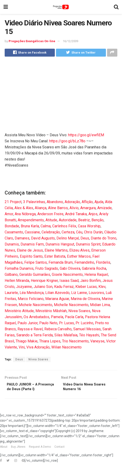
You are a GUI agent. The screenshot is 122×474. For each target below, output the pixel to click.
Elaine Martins (56, 251)
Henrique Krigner (44, 281)
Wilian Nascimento (66, 348)
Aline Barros (58, 209)
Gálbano (11, 275)
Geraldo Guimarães (34, 275)
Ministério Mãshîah (51, 312)
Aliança (40, 209)
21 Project (13, 203)
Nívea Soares (79, 312)
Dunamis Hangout (59, 245)
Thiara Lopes (49, 342)
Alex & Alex (23, 209)
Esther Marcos (79, 257)
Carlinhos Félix (64, 227)
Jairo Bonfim (90, 281)
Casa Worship (89, 227)
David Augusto (43, 239)
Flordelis (103, 263)
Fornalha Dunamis (19, 269)
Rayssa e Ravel (30, 330)
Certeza (68, 233)
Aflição (87, 203)
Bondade (12, 227)
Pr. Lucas (66, 324)
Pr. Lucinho (84, 324)
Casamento (14, 233)
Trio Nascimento (75, 342)
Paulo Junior (27, 324)
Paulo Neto (48, 324)
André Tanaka (76, 215)
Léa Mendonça (32, 293)
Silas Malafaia (65, 336)
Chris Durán (93, 233)
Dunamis (12, 245)
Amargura (88, 209)
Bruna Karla (30, 227)
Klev (101, 287)
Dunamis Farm (32, 245)
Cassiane (32, 233)
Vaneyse (97, 342)
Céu (79, 233)
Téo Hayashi (89, 336)
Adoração (72, 203)
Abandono (55, 203)
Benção (97, 221)
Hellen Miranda (17, 281)
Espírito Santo (31, 257)
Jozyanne (24, 287)
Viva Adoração (38, 348)
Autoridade (68, 221)
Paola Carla (74, 318)
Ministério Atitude (19, 312)
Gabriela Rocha (94, 269)
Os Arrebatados (36, 318)
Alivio (74, 209)
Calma (46, 227)
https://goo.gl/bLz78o (67, 142)
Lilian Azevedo (57, 293)
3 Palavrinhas (34, 203)
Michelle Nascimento (71, 305)
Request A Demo (40, 454)
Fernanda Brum (61, 263)
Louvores (96, 293)
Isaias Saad (69, 281)
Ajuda (98, 203)
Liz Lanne (79, 293)
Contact (59, 454)
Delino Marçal (67, 239)
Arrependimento (31, 221)
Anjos (93, 215)
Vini (22, 348)
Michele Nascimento (35, 305)
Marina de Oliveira (85, 299)
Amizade (104, 209)
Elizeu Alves (79, 251)
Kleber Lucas (86, 287)
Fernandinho (84, 263)
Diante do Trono (103, 239)
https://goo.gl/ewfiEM (86, 136)
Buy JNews (18, 454)
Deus (84, 239)
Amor (9, 215)
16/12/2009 (70, 41)
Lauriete (11, 293)
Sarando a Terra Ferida (34, 336)
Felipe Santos (35, 263)
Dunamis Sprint (88, 245)
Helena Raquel (96, 275)
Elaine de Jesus (30, 251)
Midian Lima (100, 305)
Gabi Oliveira (70, 269)
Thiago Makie (27, 342)
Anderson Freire (50, 215)
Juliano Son (43, 287)
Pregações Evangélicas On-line (32, 41)
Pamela (57, 318)
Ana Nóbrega (25, 215)
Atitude (51, 221)
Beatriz (84, 221)
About (3, 454)
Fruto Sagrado (46, 269)
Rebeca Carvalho (58, 330)
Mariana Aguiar (57, 299)
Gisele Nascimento (67, 275)
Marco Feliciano (31, 299)
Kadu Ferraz (64, 287)
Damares (22, 239)
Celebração (51, 233)
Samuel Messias (87, 330)
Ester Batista (54, 257)
